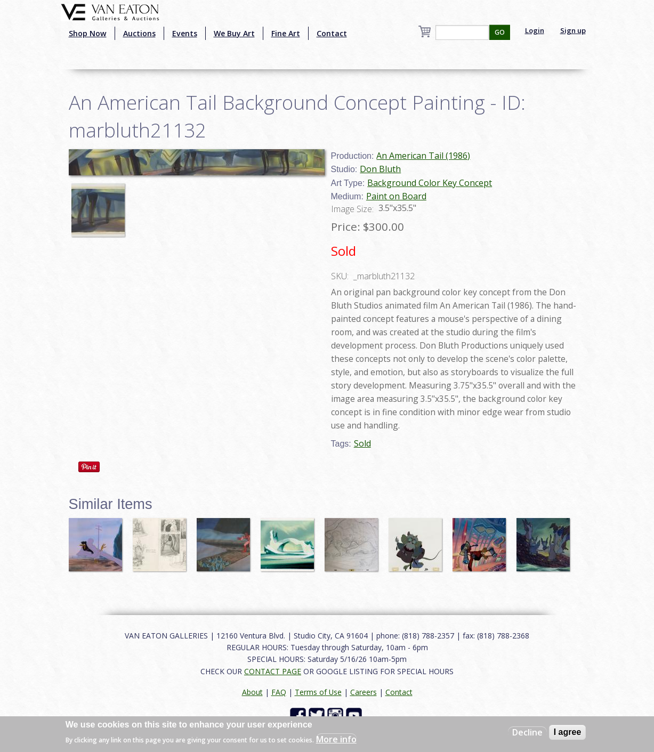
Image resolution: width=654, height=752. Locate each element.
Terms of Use (318, 692)
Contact (332, 33)
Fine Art (285, 33)
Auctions (139, 33)
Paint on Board (396, 196)
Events (184, 33)
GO (500, 32)
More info (336, 739)
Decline (527, 732)
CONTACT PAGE (272, 671)
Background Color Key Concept (429, 183)
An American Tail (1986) (423, 155)
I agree (568, 732)
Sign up (573, 30)
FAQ (278, 692)
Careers (363, 692)
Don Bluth (380, 169)
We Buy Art (234, 33)
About (252, 692)
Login (534, 30)
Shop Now (88, 33)
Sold (362, 443)
